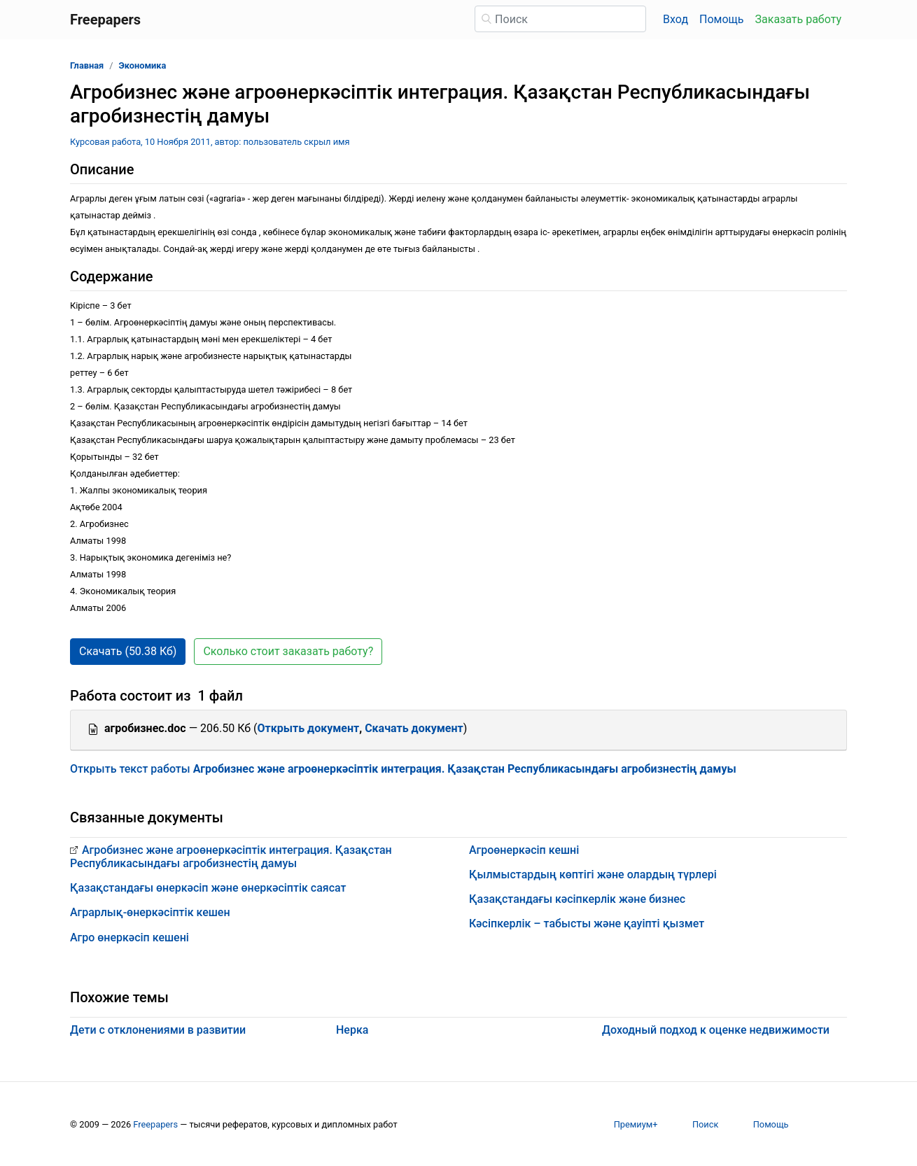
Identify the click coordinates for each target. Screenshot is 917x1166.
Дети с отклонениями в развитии (158, 1030)
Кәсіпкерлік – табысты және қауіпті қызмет (586, 923)
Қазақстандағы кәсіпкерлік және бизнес (577, 899)
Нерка (352, 1030)
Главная (87, 65)
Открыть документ (309, 728)
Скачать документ (414, 728)
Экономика (143, 65)
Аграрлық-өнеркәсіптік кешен (150, 912)
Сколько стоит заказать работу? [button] (288, 651)
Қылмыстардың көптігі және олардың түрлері (593, 874)
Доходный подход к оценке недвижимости (716, 1030)
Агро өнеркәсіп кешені (129, 937)
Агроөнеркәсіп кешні (524, 850)
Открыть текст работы (403, 768)
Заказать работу (798, 19)
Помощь (721, 19)
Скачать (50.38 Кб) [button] (127, 651)
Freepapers (155, 1124)
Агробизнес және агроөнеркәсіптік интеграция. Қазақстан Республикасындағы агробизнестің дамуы (231, 856)
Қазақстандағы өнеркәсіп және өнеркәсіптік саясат (208, 887)
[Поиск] (560, 19)
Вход (675, 19)
